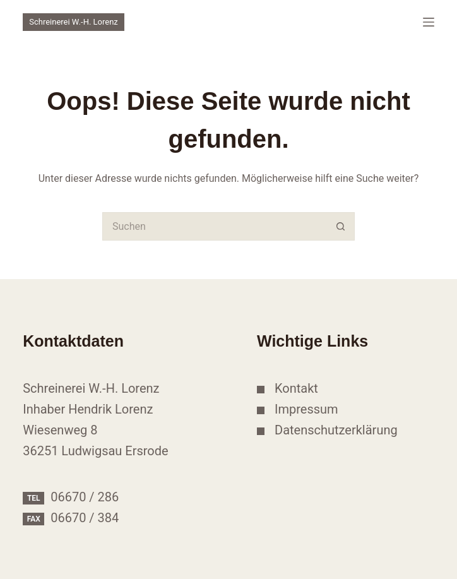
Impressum (306, 409)
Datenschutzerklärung (336, 430)
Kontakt (296, 388)
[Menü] (428, 22)
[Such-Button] (340, 226)
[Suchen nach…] (214, 226)
